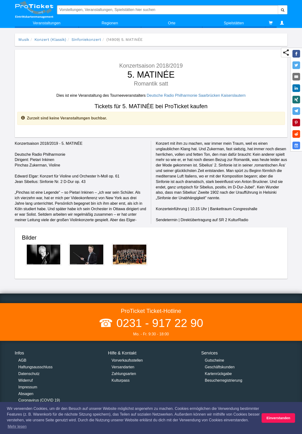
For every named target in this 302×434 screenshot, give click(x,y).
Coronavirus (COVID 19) (39, 400)
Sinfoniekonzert (86, 39)
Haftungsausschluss (35, 367)
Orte (172, 23)
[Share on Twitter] (296, 65)
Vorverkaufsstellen (127, 360)
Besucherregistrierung (223, 380)
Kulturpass (121, 380)
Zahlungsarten (124, 374)
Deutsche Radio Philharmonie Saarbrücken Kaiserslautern (196, 95)
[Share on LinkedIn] (296, 88)
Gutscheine (214, 360)
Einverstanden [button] (278, 418)
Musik (23, 39)
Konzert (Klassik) (50, 39)
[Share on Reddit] (296, 134)
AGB (22, 360)
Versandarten (123, 367)
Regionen (110, 23)
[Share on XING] (296, 99)
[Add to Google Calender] (296, 145)
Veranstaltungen (46, 23)
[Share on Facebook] (296, 54)
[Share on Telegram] (296, 111)
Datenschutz (29, 374)
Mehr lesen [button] (17, 426)
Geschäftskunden (220, 367)
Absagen (25, 394)
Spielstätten (234, 23)
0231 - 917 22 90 (158, 323)
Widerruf (25, 380)
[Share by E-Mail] (296, 76)
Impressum (27, 387)
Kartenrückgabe (218, 374)
